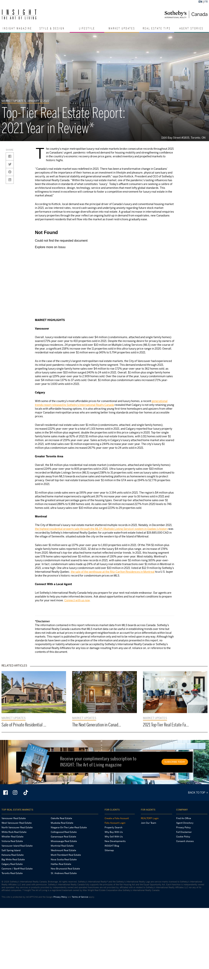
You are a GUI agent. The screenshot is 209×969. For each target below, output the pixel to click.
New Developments (115, 841)
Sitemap (109, 850)
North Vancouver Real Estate (17, 827)
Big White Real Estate (13, 859)
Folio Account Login (115, 823)
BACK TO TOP (198, 792)
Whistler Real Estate (12, 836)
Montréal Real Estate (62, 845)
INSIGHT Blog (112, 845)
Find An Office (183, 818)
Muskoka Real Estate (62, 823)
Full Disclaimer (184, 832)
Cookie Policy (183, 836)
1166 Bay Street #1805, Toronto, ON (184, 137)
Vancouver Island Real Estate (17, 845)
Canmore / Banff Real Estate (17, 868)
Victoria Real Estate (12, 841)
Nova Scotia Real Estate (64, 859)
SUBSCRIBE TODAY (174, 761)
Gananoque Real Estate (63, 836)
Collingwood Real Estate (64, 832)
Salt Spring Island (11, 850)
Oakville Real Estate (61, 818)
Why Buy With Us (114, 832)
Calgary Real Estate (12, 864)
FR (206, 1)
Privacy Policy (183, 827)
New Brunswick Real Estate (65, 868)
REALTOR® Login (150, 818)
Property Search (113, 827)
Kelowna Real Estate (13, 855)
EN (200, 1)
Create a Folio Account (117, 818)
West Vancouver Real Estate (17, 823)
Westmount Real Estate (63, 850)
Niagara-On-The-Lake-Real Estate (69, 827)
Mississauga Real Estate (64, 841)
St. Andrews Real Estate (64, 873)
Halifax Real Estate (61, 864)
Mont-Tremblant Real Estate (66, 855)
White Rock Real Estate (14, 832)
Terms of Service (80, 897)
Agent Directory (184, 823)
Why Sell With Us (114, 836)
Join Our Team (148, 823)
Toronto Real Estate (12, 873)
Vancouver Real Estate (14, 818)
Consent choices (185, 841)
